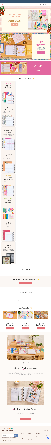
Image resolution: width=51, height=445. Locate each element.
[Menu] (48, 5)
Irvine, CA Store (30, 439)
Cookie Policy (29, 444)
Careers (22, 438)
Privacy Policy (24, 444)
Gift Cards (38, 435)
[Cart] (46, 5)
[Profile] (41, 5)
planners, (26, 412)
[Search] (43, 5)
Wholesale (22, 431)
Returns (45, 431)
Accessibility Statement (46, 444)
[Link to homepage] (4, 5)
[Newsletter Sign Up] (8, 435)
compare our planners (25, 283)
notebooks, (33, 412)
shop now (15, 24)
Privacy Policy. (15, 437)
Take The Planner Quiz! (31, 431)
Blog (21, 440)
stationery (37, 412)
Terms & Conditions (11, 437)
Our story (22, 430)
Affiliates (22, 435)
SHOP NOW (10, 328)
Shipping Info (46, 430)
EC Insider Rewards (39, 430)
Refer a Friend (38, 433)
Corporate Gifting (23, 433)
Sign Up (15, 435)
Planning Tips (29, 433)
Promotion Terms (41, 444)
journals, (29, 412)
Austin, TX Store (30, 437)
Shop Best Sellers (25, 419)
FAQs (45, 433)
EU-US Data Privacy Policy (35, 444)
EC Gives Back (22, 436)
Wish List (38, 431)
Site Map (38, 436)
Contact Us (45, 435)
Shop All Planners (30, 430)
